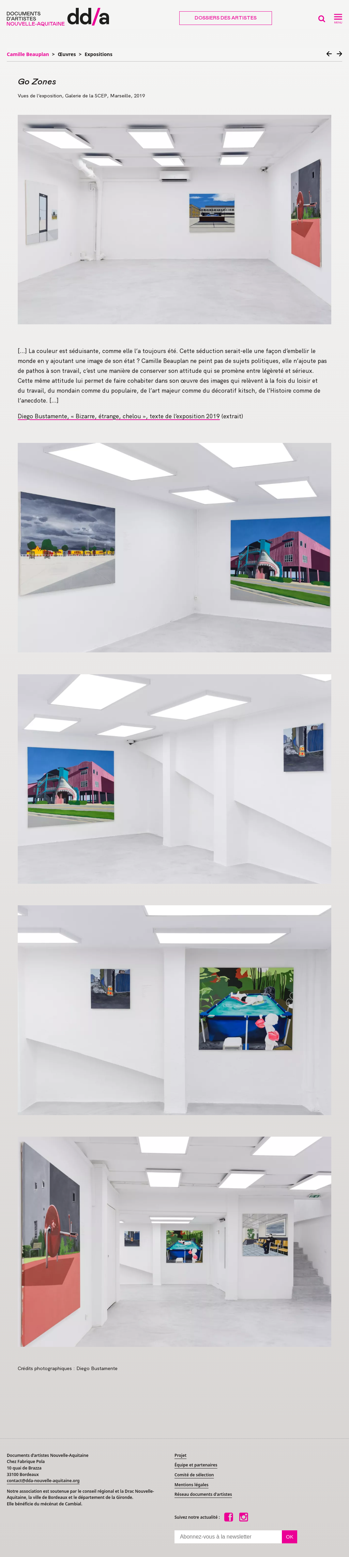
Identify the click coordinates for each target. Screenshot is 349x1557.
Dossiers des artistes (226, 18)
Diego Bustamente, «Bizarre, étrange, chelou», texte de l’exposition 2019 (119, 416)
